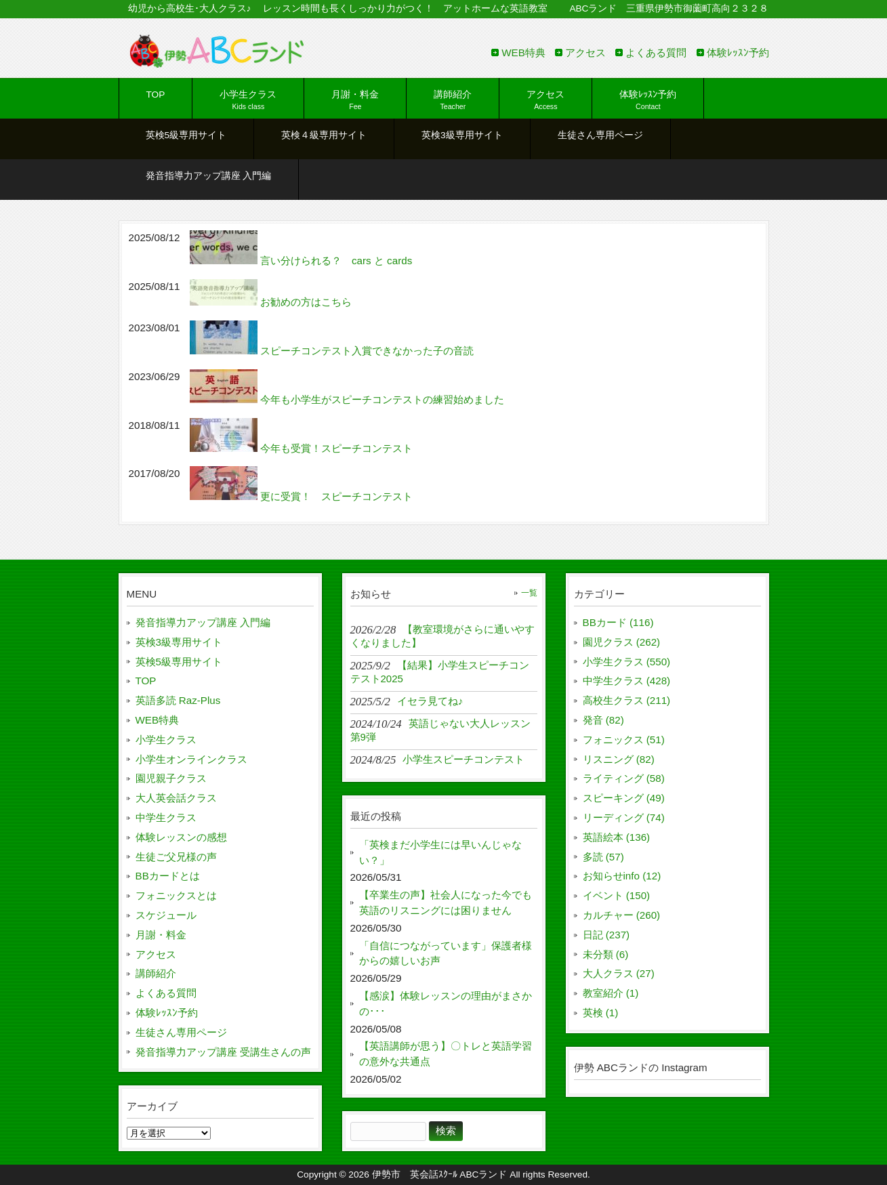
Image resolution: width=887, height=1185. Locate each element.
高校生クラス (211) (627, 700)
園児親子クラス (171, 778)
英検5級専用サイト (179, 661)
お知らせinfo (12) (622, 875)
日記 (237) (606, 934)
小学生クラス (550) (627, 661)
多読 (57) (603, 856)
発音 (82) (603, 720)
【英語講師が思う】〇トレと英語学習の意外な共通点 (445, 1053)
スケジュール (166, 915)
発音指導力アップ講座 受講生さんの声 (223, 1052)
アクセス (585, 52)
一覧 (529, 593)
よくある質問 (655, 52)
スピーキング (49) (624, 798)
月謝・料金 (161, 934)
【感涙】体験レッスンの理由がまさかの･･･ (445, 1003)
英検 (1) (601, 1012)
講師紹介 (156, 973)
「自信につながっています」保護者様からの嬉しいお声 (445, 953)
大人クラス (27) (619, 973)
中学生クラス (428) (627, 680)
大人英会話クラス (176, 798)
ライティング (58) (624, 778)
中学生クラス (166, 817)
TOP (146, 680)
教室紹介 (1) (611, 993)
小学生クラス (166, 739)
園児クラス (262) (622, 642)
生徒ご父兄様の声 (176, 856)
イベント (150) (617, 895)
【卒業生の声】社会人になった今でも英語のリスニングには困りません (445, 902)
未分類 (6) (606, 954)
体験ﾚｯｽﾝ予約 (738, 52)
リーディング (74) (624, 817)
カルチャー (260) (622, 915)
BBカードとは (168, 875)
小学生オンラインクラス (191, 759)
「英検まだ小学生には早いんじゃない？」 (440, 852)
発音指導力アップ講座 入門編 (203, 622)
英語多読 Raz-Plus (178, 700)
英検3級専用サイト (179, 642)
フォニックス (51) (624, 739)
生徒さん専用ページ (181, 1032)
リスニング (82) (619, 759)
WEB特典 (523, 52)
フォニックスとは (176, 895)
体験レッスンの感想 (181, 837)
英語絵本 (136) (617, 837)
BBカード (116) (618, 622)
